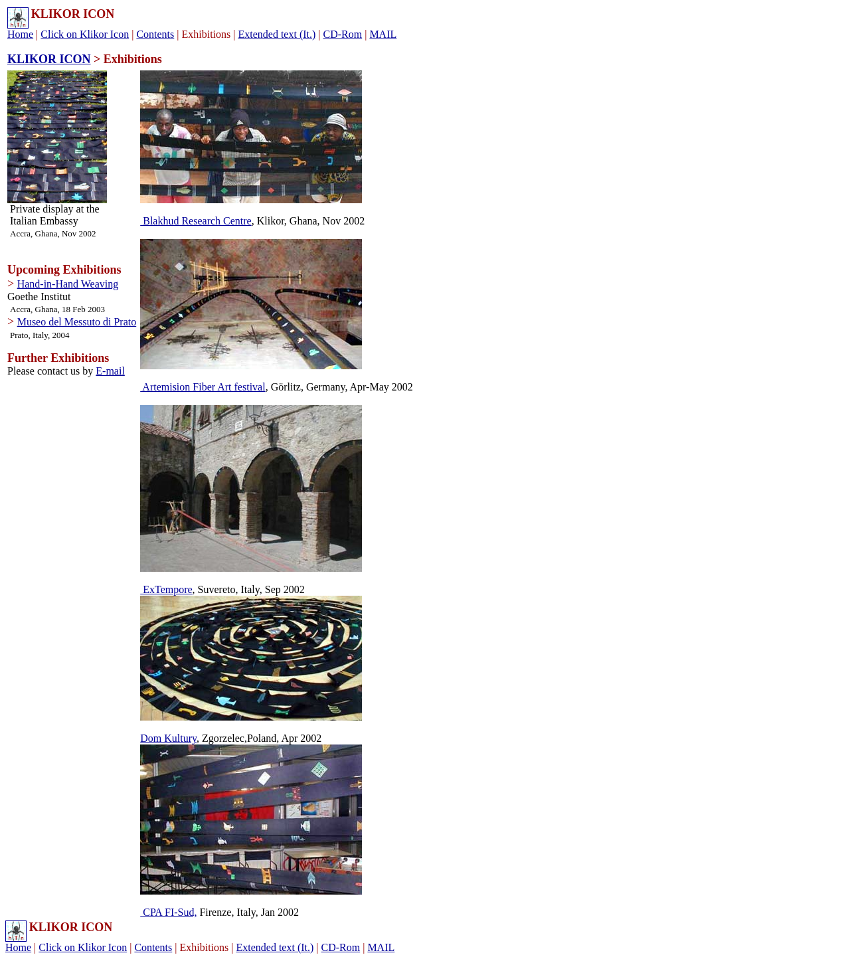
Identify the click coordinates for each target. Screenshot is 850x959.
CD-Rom (343, 34)
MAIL (382, 34)
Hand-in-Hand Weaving (68, 284)
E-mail (110, 371)
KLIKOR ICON (49, 59)
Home (20, 34)
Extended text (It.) (276, 34)
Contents (155, 34)
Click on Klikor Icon (85, 34)
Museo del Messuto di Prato (77, 321)
